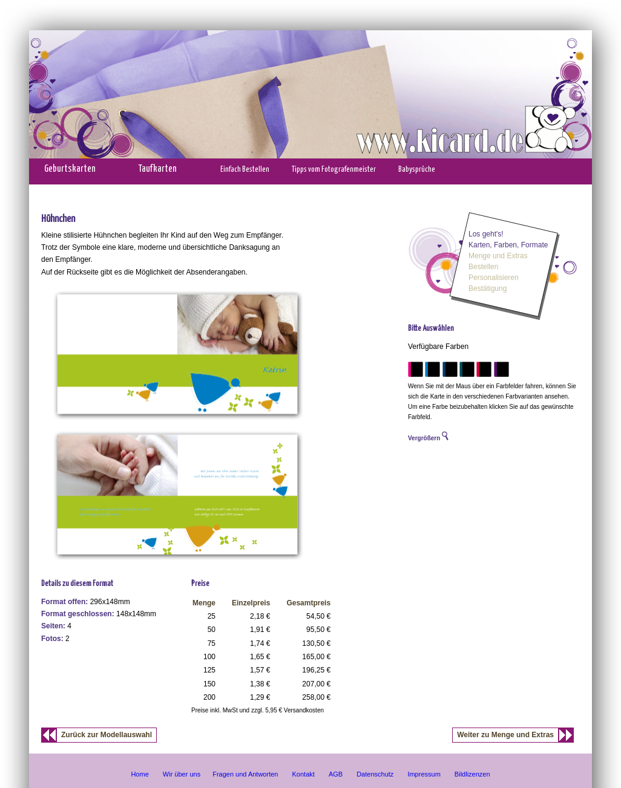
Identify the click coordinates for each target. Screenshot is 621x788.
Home (139, 774)
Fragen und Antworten (245, 774)
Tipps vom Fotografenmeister (334, 170)
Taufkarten (158, 169)
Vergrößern (428, 438)
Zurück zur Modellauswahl (106, 735)
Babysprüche (416, 170)
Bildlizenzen (472, 774)
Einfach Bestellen (244, 170)
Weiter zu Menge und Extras (505, 735)
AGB (336, 774)
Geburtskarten (70, 169)
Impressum (423, 774)
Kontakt (303, 774)
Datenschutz (374, 774)
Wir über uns (181, 774)
